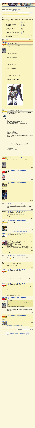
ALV (2, 109)
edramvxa (3, 233)
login (15, 9)
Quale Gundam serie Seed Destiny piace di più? (18, 42)
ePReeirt (3, 283)
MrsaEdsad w (4, 182)
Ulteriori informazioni (21, 1)
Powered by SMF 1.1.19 (13, 333)
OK (26, 1)
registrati (18, 9)
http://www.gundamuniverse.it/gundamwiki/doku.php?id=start (14, 325)
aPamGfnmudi (4, 42)
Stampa (31, 39)
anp (2, 315)
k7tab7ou (3, 269)
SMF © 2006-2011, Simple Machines (20, 333)
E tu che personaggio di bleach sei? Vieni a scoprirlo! (20, 231)
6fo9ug (3, 170)
